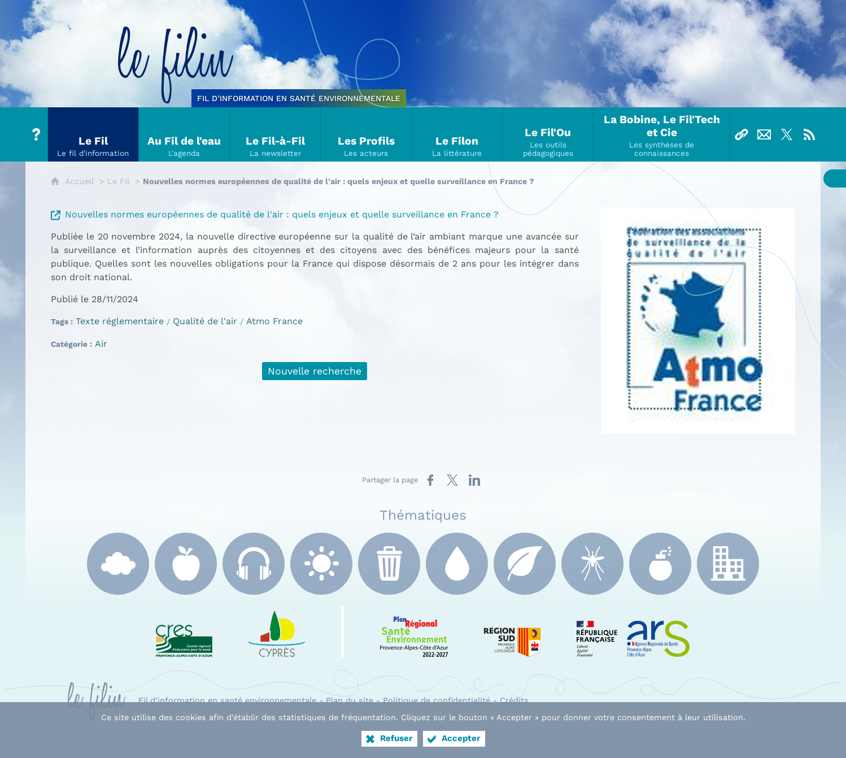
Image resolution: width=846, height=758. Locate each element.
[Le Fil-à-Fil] (275, 134)
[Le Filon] (457, 134)
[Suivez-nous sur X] (786, 134)
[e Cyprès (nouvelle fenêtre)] (276, 631)
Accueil (79, 181)
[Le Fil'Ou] (548, 134)
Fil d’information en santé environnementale (227, 700)
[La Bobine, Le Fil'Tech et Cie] (662, 134)
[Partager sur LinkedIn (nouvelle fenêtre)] (474, 480)
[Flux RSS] (809, 134)
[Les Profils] (366, 134)
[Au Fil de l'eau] (184, 134)
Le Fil (118, 181)
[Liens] (741, 134)
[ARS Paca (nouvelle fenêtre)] (633, 631)
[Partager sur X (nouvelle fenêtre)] (452, 480)
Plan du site (349, 700)
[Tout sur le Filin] (36, 134)
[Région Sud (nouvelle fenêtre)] (512, 631)
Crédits (514, 700)
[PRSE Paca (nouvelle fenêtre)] (414, 631)
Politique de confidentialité (436, 700)
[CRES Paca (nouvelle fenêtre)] (184, 631)
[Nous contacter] (764, 134)
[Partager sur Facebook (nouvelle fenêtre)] (430, 480)
